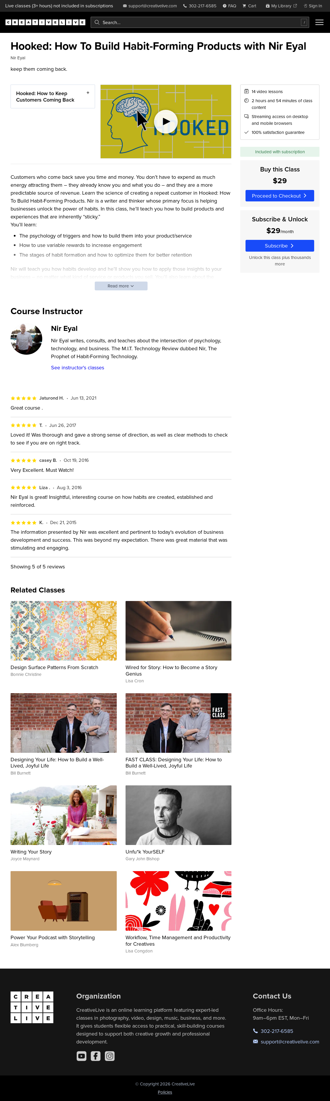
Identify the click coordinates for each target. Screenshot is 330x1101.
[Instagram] (109, 1056)
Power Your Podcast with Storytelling (53, 937)
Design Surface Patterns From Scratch (54, 667)
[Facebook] (95, 1056)
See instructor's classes (77, 367)
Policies (165, 1092)
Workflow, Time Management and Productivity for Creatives (178, 940)
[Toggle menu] (319, 22)
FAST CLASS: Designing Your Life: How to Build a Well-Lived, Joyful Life (174, 763)
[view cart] (251, 6)
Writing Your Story (31, 851)
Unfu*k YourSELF (145, 851)
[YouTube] (81, 1056)
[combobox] (200, 22)
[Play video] (166, 121)
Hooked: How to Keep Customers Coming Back (45, 96)
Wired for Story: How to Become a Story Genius (171, 670)
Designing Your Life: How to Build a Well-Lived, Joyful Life (57, 763)
